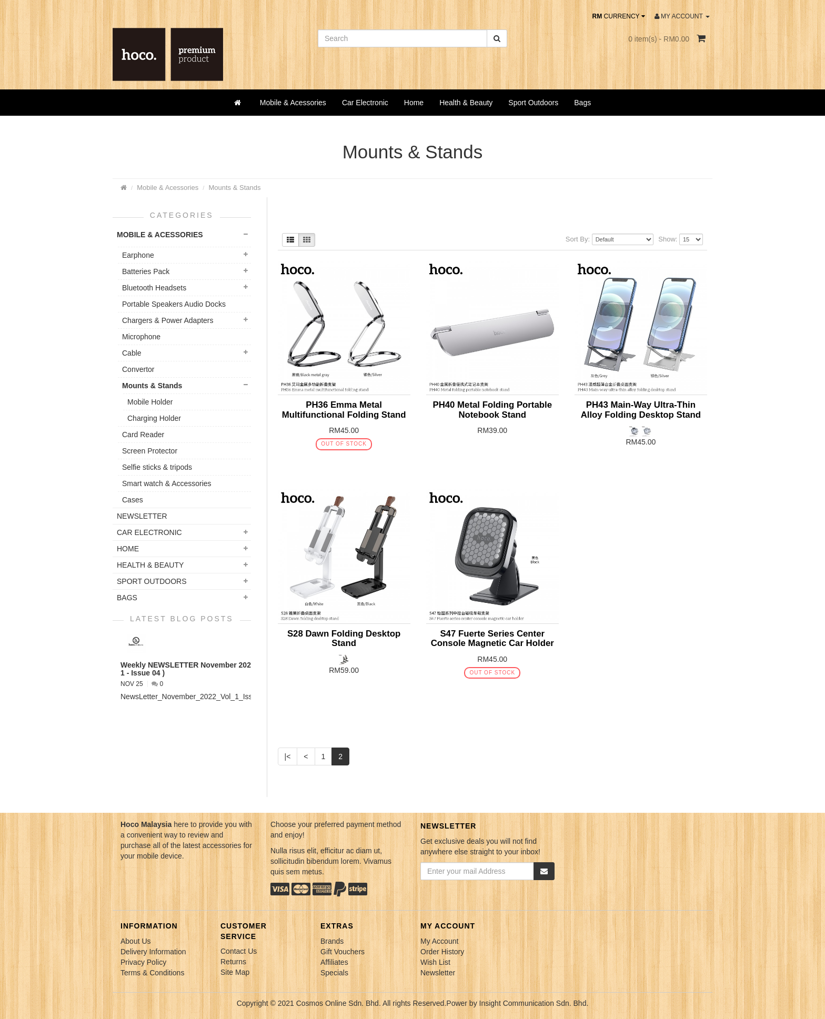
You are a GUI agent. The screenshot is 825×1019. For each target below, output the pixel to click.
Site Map (234, 972)
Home (414, 102)
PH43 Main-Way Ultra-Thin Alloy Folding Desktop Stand (641, 409)
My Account (439, 941)
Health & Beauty (465, 102)
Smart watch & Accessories (167, 483)
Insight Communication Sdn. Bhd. (534, 1003)
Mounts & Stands (234, 187)
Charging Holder (154, 418)
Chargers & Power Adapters (168, 320)
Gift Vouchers (342, 951)
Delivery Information (153, 951)
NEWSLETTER (142, 516)
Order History (442, 951)
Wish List (435, 962)
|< (288, 756)
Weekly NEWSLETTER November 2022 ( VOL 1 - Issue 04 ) (198, 669)
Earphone (138, 255)
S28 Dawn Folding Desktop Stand (343, 638)
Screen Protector (149, 451)
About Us (135, 941)
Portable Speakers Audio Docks (174, 304)
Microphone (141, 336)
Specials (334, 972)
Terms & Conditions (152, 972)
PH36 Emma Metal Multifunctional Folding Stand (344, 409)
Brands (332, 941)
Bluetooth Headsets (154, 288)
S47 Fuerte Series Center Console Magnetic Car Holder (492, 638)
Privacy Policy (143, 962)
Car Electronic (365, 102)
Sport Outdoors (533, 102)
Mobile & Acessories (293, 102)
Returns (233, 961)
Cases (132, 500)
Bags (582, 102)
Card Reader (143, 434)
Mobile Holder (150, 402)
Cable (132, 353)
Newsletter (437, 972)
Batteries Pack (145, 271)
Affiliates (334, 962)
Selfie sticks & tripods (157, 467)
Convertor (138, 369)
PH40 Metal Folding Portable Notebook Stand (492, 409)
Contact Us (238, 951)
